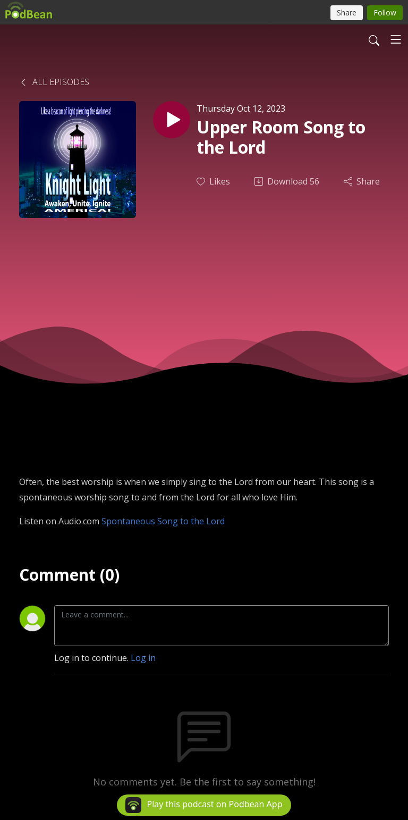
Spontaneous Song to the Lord (163, 521)
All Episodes (54, 82)
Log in (143, 658)
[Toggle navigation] (396, 39)
